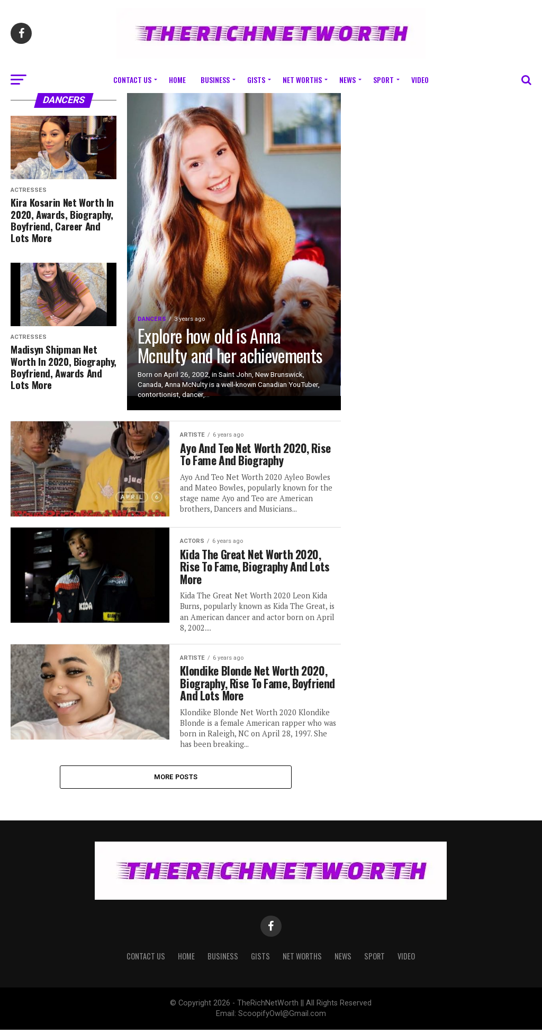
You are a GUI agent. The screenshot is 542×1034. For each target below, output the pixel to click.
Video (420, 79)
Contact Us (132, 79)
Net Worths (302, 79)
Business (215, 79)
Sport (383, 79)
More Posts (176, 780)
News (347, 79)
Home (177, 79)
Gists (256, 79)
